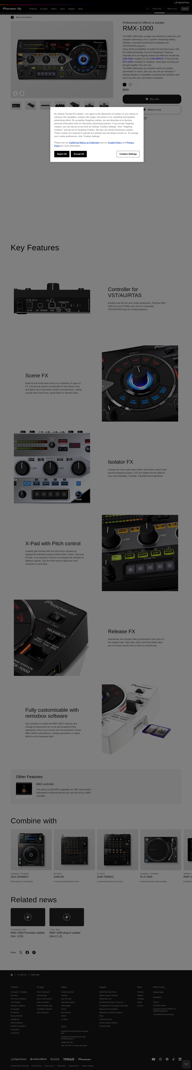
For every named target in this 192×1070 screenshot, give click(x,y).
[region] (97, 134)
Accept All (79, 154)
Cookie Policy (115, 143)
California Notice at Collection (84, 143)
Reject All (62, 154)
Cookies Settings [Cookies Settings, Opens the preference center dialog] (128, 154)
